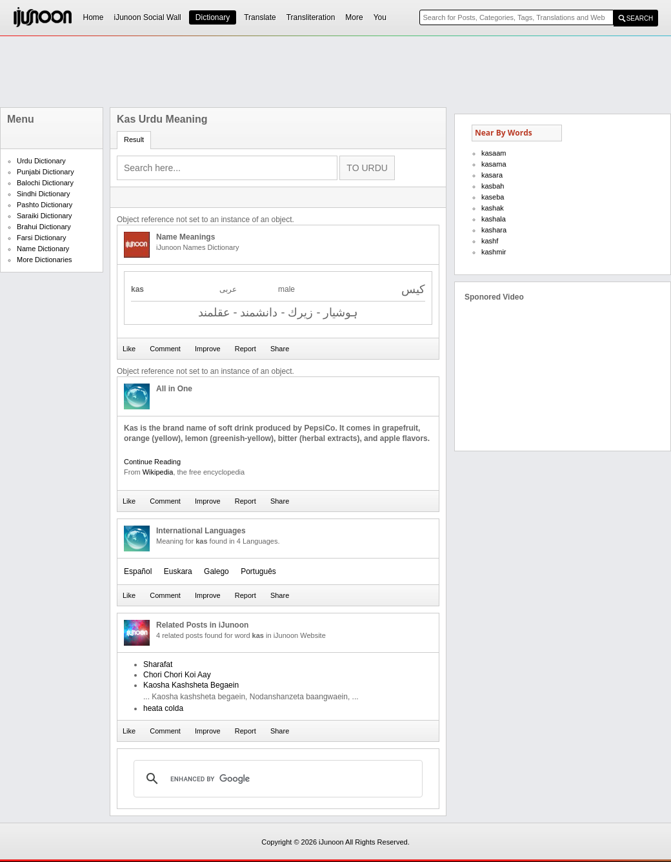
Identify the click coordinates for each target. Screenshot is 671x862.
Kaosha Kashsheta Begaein (191, 685)
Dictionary (212, 17)
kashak (492, 208)
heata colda (163, 708)
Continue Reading (152, 462)
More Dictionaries (44, 259)
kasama (493, 164)
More (354, 17)
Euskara (178, 571)
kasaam (493, 153)
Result (134, 139)
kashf (489, 241)
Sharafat (157, 664)
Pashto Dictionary (44, 205)
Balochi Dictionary (45, 183)
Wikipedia (158, 472)
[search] (276, 778)
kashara (493, 230)
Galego (216, 571)
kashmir (493, 252)
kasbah (492, 186)
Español (138, 571)
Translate (260, 17)
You (380, 17)
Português (258, 571)
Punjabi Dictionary (45, 172)
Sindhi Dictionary (43, 194)
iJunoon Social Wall (147, 17)
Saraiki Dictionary (44, 216)
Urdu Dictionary (41, 161)
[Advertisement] (335, 72)
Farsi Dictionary (41, 237)
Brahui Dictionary (44, 227)
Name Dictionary (43, 248)
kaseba (492, 197)
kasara (492, 175)
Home (93, 17)
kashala (493, 219)
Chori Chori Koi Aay (177, 674)
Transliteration (311, 17)
